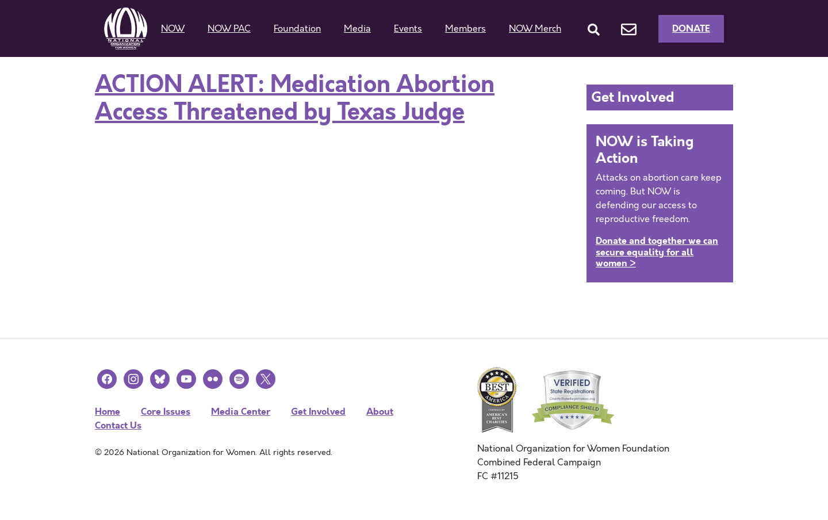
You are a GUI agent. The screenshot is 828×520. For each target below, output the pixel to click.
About (379, 411)
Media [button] (357, 28)
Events (408, 28)
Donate (691, 28)
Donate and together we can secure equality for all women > (657, 251)
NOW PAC (229, 28)
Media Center (240, 411)
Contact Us (118, 425)
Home (107, 411)
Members (465, 28)
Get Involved (318, 411)
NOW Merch (535, 28)
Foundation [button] (297, 28)
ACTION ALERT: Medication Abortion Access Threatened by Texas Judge (294, 98)
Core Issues (165, 411)
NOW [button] (173, 28)
